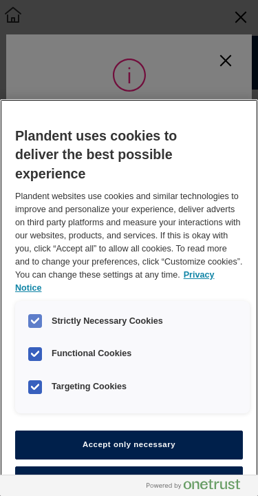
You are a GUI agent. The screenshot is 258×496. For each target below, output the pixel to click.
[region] (129, 297)
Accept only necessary (129, 444)
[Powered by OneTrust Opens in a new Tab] (199, 487)
